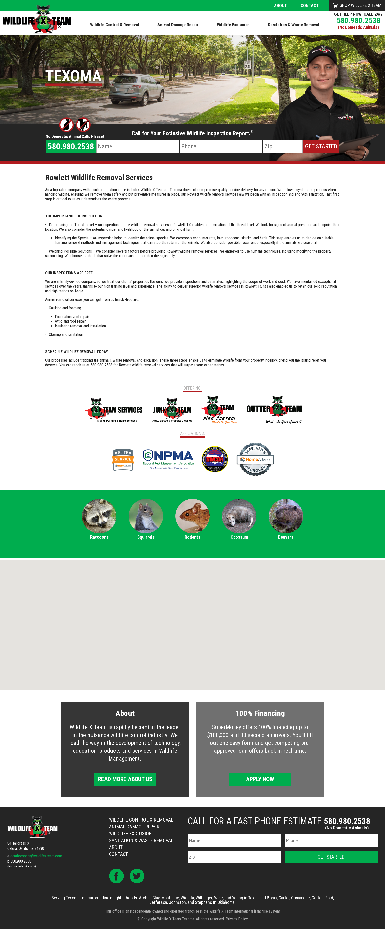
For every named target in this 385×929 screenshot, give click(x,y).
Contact (310, 5)
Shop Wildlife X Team (360, 5)
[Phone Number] (221, 146)
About (280, 5)
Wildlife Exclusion (130, 834)
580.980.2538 (358, 20)
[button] (192, 620)
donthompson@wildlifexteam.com (36, 856)
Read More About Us (125, 779)
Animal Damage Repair (134, 827)
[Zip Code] (282, 146)
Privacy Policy (237, 919)
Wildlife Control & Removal (141, 820)
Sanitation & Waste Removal (141, 840)
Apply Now (260, 779)
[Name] (137, 146)
